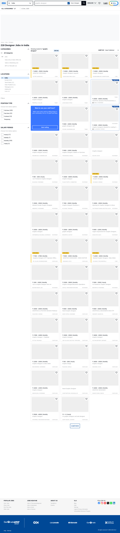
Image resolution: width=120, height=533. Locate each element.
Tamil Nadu (9, 82)
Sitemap (76, 507)
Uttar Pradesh (10, 84)
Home (2, 42)
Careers (53, 505)
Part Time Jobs (7, 507)
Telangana (9, 87)
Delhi (7, 91)
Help (75, 505)
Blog (75, 503)
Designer (11, 42)
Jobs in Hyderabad (32, 505)
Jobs (6, 42)
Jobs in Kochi (30, 507)
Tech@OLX (53, 503)
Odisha (8, 89)
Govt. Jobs (6, 503)
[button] (30, 3)
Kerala (8, 80)
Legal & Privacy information (81, 509)
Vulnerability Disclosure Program (82, 511)
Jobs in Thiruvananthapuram (34, 503)
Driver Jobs (6, 505)
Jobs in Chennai (31, 509)
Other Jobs (6, 509)
